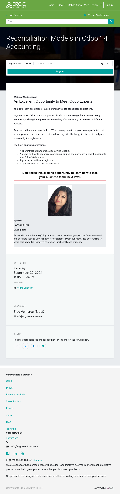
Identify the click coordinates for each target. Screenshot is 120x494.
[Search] (111, 21)
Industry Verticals (15, 394)
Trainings (11, 428)
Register (60, 71)
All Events (14, 15)
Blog (8, 421)
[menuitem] (50, 5)
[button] (101, 5)
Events (10, 408)
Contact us (12, 437)
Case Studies (13, 401)
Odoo (9, 380)
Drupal (9, 387)
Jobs (9, 415)
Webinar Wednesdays (96, 15)
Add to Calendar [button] (25, 288)
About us (37, 460)
